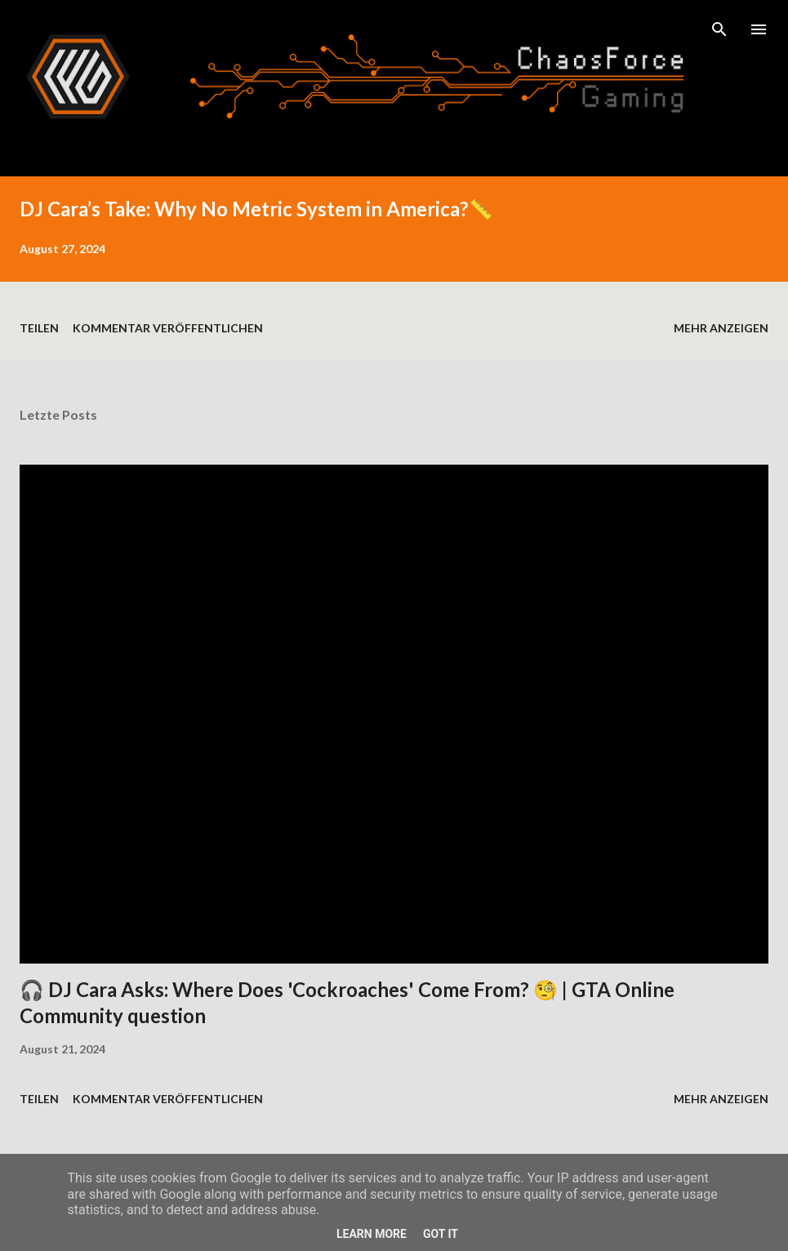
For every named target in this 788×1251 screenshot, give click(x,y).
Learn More (371, 1233)
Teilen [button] (39, 328)
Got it (440, 1233)
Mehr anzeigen (721, 328)
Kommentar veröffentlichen (168, 328)
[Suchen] (719, 29)
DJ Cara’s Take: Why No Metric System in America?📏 (256, 208)
